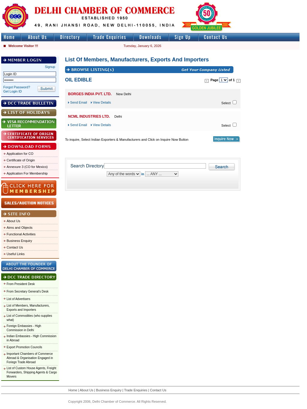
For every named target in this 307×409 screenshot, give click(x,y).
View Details (102, 102)
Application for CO (20, 153)
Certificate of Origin (21, 160)
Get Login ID (12, 91)
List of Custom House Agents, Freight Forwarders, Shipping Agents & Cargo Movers (32, 372)
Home (72, 390)
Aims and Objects (19, 227)
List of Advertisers (18, 299)
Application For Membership (27, 173)
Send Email (78, 102)
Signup (50, 67)
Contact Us (15, 247)
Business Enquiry (19, 241)
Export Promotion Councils (24, 347)
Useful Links (16, 254)
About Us (13, 221)
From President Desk (21, 284)
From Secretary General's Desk (28, 291)
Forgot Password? (16, 87)
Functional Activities (21, 234)
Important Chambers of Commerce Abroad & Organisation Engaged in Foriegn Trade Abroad (30, 358)
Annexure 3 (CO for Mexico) (27, 167)
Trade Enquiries (135, 390)
